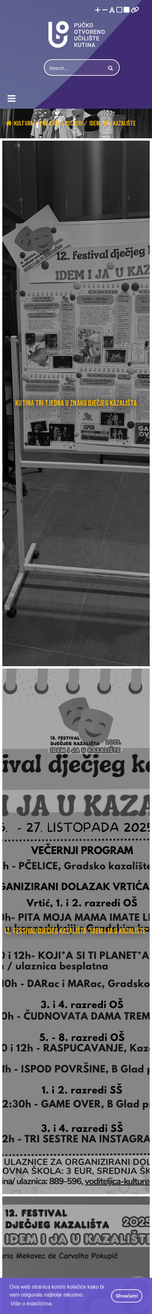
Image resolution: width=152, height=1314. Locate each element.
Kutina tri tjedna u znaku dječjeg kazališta (76, 403)
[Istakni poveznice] (135, 10)
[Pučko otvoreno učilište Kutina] (76, 34)
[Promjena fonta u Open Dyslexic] (112, 10)
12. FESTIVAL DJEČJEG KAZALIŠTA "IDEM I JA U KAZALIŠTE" (75, 931)
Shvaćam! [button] (127, 1296)
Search (109, 68)
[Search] (74, 68)
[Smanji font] (105, 10)
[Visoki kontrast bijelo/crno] (119, 10)
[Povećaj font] (98, 10)
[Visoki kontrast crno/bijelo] (127, 10)
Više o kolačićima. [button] (32, 1303)
